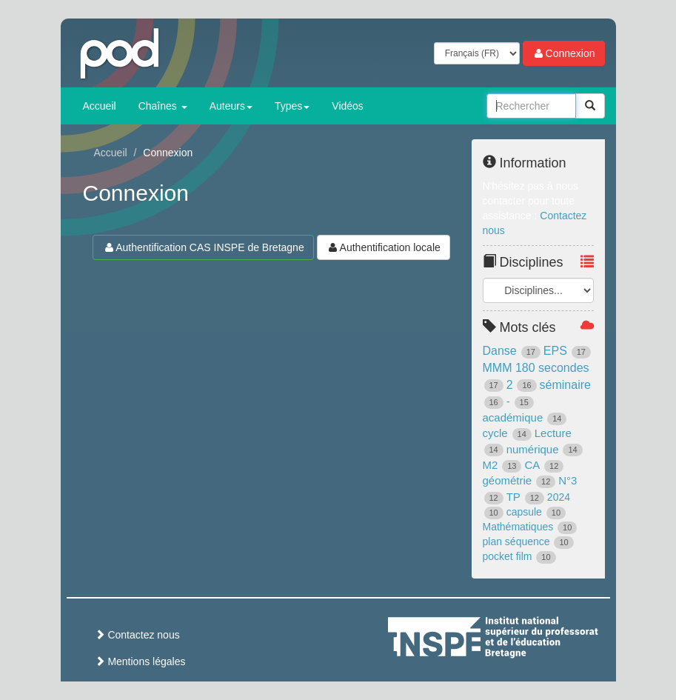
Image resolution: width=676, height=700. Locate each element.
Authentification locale (384, 247)
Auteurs (231, 106)
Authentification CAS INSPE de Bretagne (203, 247)
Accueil (99, 106)
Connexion (563, 53)
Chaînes (162, 106)
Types (292, 106)
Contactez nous (137, 635)
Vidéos (348, 106)
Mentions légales (140, 661)
